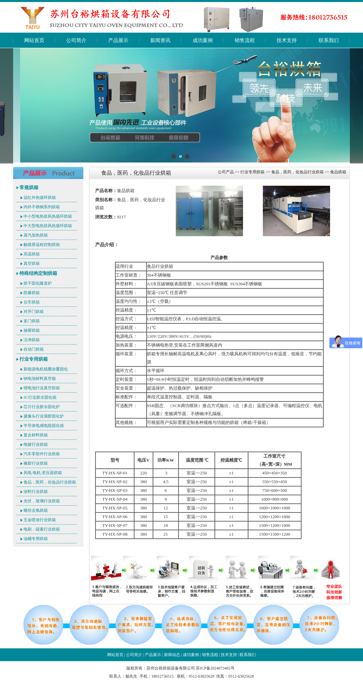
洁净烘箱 (32, 339)
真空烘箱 (32, 263)
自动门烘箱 (34, 349)
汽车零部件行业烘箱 (42, 454)
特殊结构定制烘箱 (38, 273)
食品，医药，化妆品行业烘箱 (50, 482)
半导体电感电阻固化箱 (44, 425)
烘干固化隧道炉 (38, 283)
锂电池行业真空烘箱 (42, 388)
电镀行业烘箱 (36, 444)
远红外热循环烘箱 (40, 197)
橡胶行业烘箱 (36, 463)
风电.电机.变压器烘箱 (43, 472)
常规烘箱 (28, 187)
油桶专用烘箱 (36, 538)
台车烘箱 (32, 302)
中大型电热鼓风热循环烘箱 (48, 225)
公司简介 (76, 40)
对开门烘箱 (34, 311)
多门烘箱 (32, 321)
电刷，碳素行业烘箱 (42, 529)
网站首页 (34, 40)
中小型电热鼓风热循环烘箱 (48, 216)
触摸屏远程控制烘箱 (42, 244)
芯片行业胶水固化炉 (42, 406)
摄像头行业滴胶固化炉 (44, 416)
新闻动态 (172, 654)
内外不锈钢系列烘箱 (42, 207)
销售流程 (245, 40)
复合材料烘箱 (36, 435)
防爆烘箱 (32, 292)
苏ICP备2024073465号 (215, 668)
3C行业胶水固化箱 (40, 397)
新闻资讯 (160, 40)
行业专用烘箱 (33, 359)
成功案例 (203, 40)
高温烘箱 (32, 254)
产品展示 (118, 40)
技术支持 (287, 40)
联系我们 (329, 40)
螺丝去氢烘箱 (36, 510)
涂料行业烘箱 (36, 491)
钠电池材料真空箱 (40, 378)
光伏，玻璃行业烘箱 (42, 501)
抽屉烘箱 (32, 330)
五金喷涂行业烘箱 (40, 519)
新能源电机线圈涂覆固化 (46, 369)
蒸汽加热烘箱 (36, 235)
